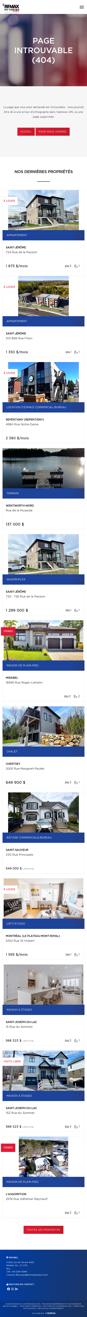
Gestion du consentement (50, 1308)
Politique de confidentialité (57, 1306)
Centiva (50, 1313)
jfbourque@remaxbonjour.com (32, 1275)
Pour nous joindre (52, 132)
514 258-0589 (19, 1272)
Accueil (26, 132)
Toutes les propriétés (43, 1230)
